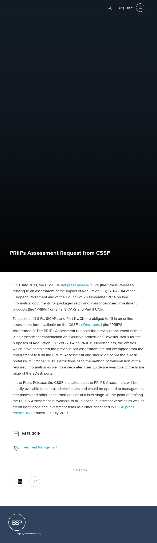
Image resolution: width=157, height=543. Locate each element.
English (124, 8)
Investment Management (39, 447)
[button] (140, 7)
